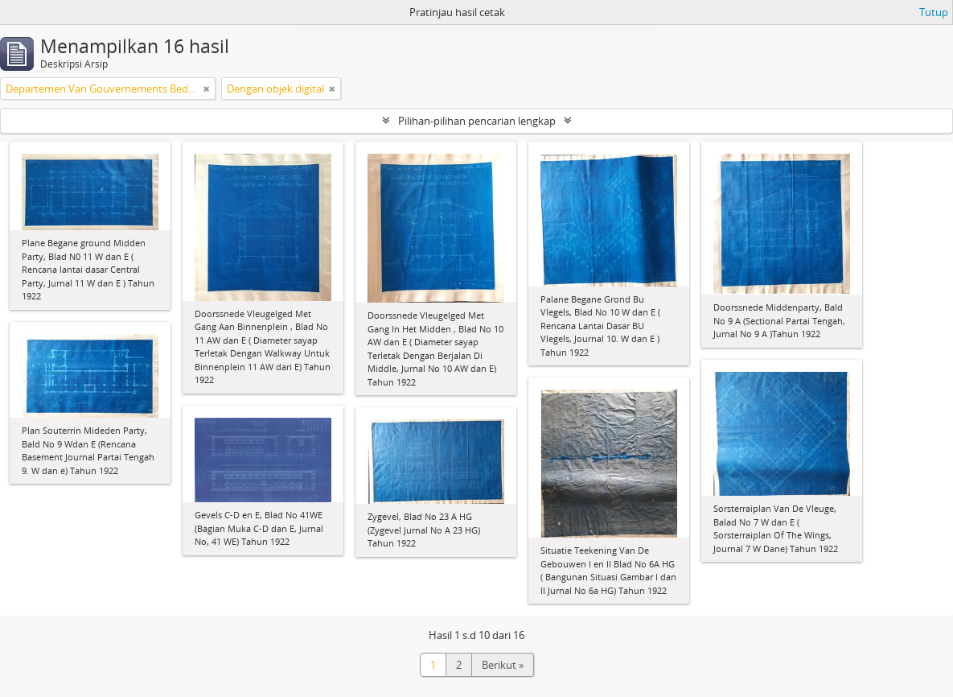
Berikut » (503, 665)
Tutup (933, 12)
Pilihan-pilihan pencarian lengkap (477, 120)
